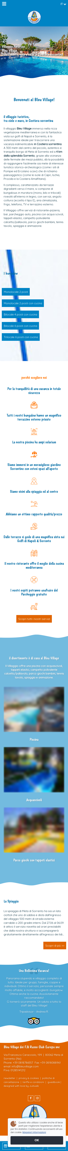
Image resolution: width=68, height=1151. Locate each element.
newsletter (9, 1078)
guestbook (54, 1082)
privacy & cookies (29, 1078)
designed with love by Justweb (21, 1085)
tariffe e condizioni (34, 1082)
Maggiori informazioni (34, 1132)
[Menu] (4, 4)
